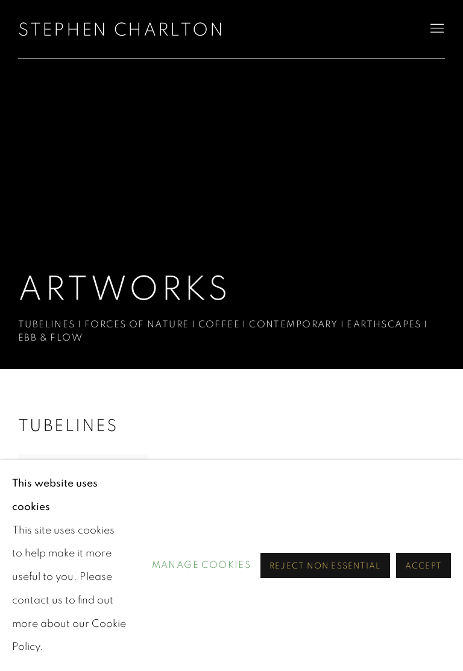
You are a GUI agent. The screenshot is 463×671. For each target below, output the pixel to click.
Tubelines (68, 426)
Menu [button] (436, 29)
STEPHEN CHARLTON (121, 30)
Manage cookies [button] (201, 565)
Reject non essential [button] (325, 566)
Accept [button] (423, 566)
